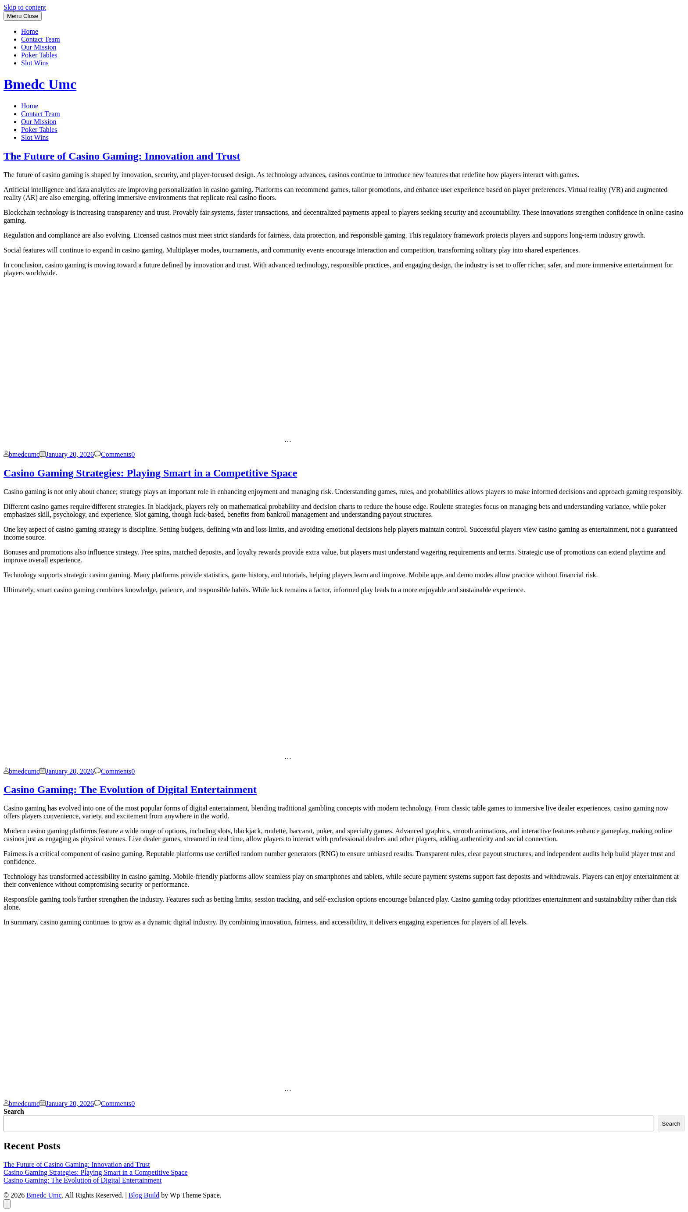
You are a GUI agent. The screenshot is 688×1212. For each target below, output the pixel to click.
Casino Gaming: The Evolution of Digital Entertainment (130, 789)
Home (29, 31)
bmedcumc (24, 454)
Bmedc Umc (40, 84)
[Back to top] (7, 1203)
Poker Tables (39, 55)
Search (14, 1111)
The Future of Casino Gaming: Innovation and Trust (122, 156)
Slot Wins (35, 63)
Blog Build (144, 1195)
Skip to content (25, 7)
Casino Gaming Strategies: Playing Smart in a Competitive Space (150, 473)
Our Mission (38, 47)
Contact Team (40, 39)
